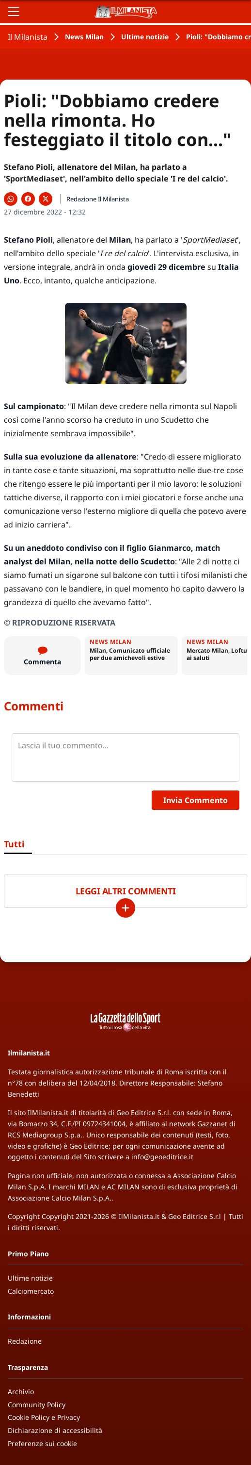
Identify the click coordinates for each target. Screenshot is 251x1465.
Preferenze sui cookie (42, 1443)
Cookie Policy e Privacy (44, 1417)
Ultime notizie (145, 36)
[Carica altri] (125, 908)
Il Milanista (27, 37)
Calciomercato (31, 1291)
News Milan (84, 36)
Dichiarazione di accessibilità (55, 1430)
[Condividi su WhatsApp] (10, 199)
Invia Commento (195, 800)
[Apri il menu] (13, 11)
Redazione (25, 1341)
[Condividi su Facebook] (28, 199)
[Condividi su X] (45, 199)
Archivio (21, 1391)
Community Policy (36, 1404)
